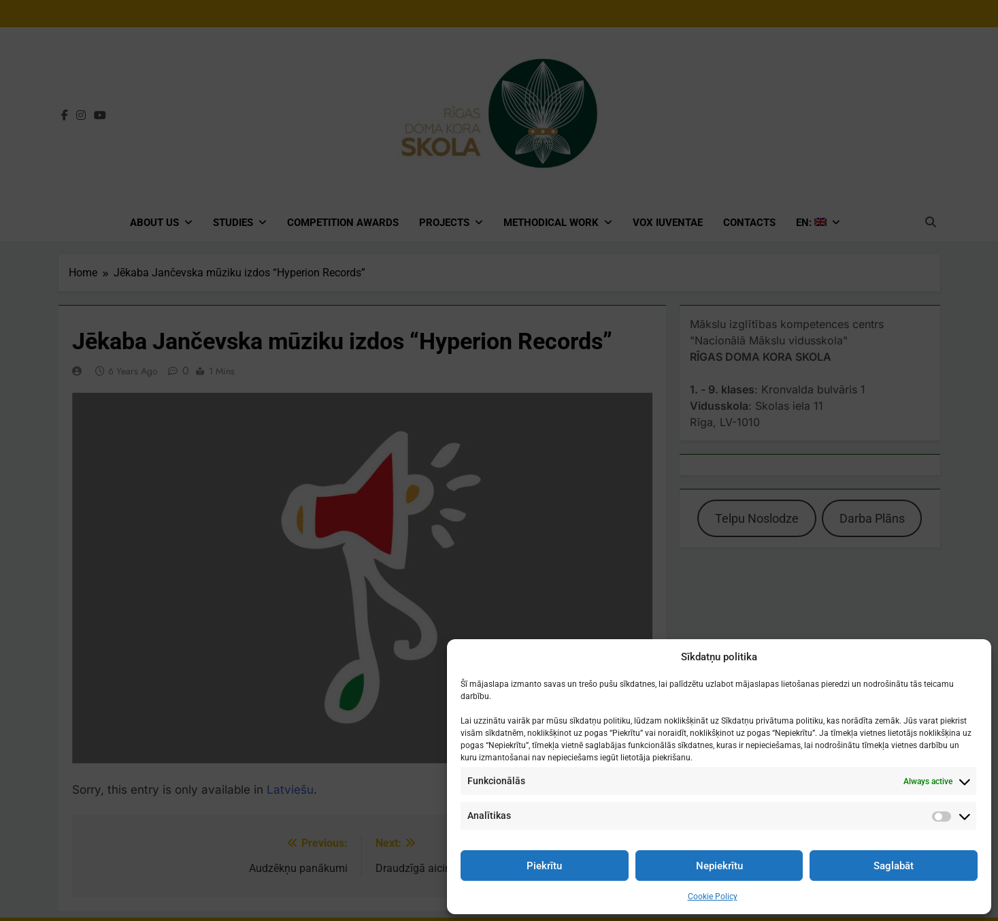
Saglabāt (894, 866)
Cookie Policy (712, 896)
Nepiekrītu (719, 866)
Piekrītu (544, 866)
